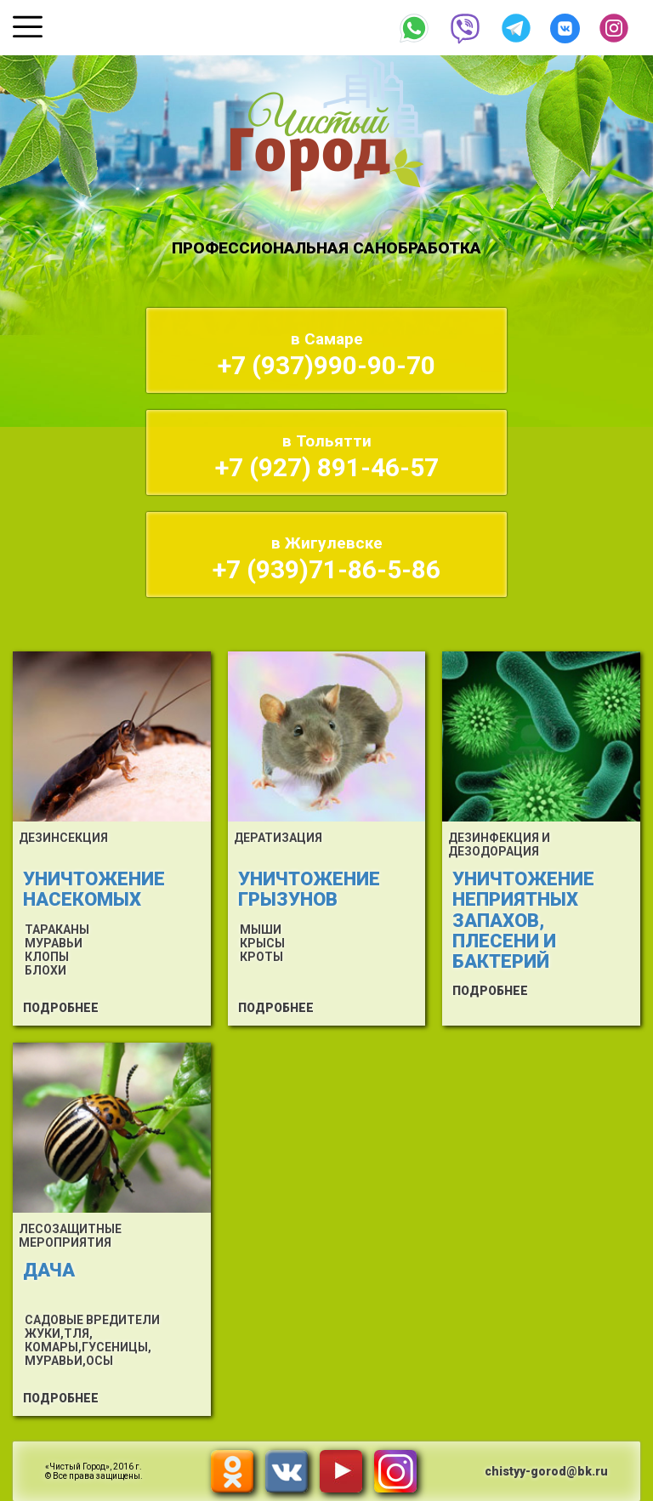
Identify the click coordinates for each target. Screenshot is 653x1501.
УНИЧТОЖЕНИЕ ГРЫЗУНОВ (309, 889)
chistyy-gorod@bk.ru (546, 1471)
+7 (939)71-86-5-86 (326, 558)
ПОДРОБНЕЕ (61, 1008)
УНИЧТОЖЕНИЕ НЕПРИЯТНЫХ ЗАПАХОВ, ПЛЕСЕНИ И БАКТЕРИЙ (523, 920)
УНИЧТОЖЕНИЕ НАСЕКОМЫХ (94, 889)
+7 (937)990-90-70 (326, 354)
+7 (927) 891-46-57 (327, 456)
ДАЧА (49, 1270)
